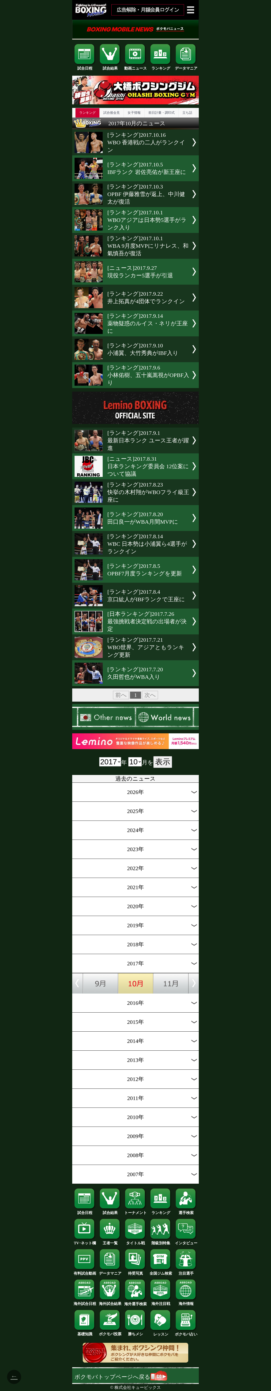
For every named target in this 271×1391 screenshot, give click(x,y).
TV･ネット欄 (84, 1241)
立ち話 (187, 112)
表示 (162, 762)
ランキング (160, 66)
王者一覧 (110, 1241)
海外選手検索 (135, 1302)
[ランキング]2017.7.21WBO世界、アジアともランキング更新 (145, 647)
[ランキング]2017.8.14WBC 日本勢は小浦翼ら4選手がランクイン (147, 543)
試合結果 (110, 66)
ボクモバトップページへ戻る (121, 1377)
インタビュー (186, 1241)
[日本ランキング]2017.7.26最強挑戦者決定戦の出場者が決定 (147, 621)
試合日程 (84, 66)
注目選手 (186, 1271)
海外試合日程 (84, 1302)
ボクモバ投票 (110, 1332)
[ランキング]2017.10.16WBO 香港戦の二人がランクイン (146, 142)
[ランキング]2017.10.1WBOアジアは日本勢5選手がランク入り (147, 220)
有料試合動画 (84, 1271)
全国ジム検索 (160, 1271)
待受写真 (135, 1271)
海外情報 (186, 1302)
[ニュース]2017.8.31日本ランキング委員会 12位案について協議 (148, 466)
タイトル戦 (135, 1241)
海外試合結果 (110, 1302)
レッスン (160, 1332)
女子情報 (134, 112)
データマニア (186, 66)
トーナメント (135, 1211)
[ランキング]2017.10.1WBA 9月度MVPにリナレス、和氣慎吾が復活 (147, 245)
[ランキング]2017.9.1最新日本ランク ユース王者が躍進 (148, 440)
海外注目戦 (160, 1302)
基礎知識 (84, 1332)
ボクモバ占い (186, 1332)
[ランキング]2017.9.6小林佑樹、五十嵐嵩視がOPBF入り (148, 375)
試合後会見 (111, 112)
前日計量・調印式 (161, 112)
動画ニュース (135, 66)
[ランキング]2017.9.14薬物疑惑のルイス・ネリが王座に (147, 323)
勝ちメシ (135, 1332)
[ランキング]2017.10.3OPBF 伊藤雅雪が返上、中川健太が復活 (146, 194)
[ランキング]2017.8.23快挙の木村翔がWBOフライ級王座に (148, 492)
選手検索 (186, 1211)
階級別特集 (160, 1241)
